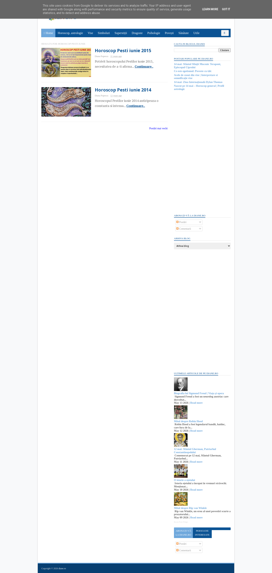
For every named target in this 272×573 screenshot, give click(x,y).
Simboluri (104, 33)
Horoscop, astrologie (70, 33)
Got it (226, 9)
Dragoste (137, 33)
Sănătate (183, 33)
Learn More (210, 9)
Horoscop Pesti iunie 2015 (120, 50)
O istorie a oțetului (184, 480)
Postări (181, 222)
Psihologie (153, 33)
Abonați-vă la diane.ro (183, 532)
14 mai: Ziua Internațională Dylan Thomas (198, 82)
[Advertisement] (202, 152)
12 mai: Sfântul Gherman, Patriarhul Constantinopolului (195, 451)
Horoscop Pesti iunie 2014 (120, 90)
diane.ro (62, 568)
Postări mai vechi (156, 128)
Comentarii (183, 228)
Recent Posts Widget (181, 522)
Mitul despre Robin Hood (188, 421)
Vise (90, 33)
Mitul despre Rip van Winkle (190, 508)
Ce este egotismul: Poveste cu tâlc (192, 71)
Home (49, 33)
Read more (196, 402)
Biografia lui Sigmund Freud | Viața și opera (199, 393)
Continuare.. (141, 66)
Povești (169, 33)
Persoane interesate (202, 532)
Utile (196, 33)
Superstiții (121, 33)
